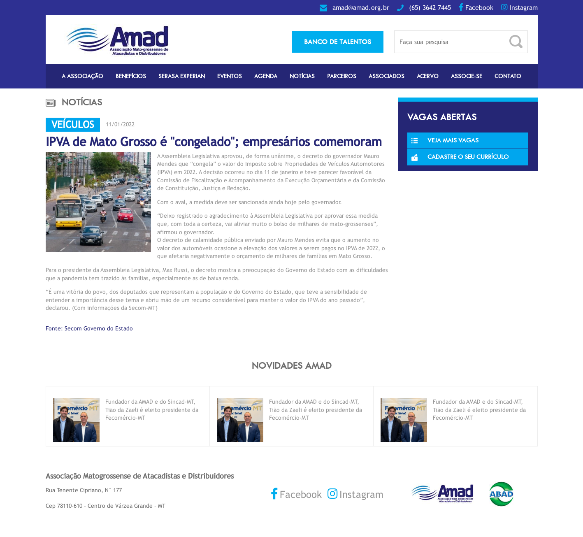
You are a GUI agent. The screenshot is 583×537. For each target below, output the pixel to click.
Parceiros (341, 76)
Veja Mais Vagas (444, 140)
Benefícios (131, 76)
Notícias (302, 76)
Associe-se (466, 76)
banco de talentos (337, 41)
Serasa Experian (181, 76)
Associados (386, 76)
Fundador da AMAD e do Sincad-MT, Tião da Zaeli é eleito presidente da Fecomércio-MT (151, 409)
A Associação (82, 76)
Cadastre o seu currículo (460, 157)
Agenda (265, 76)
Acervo (428, 76)
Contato (508, 76)
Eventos (229, 76)
